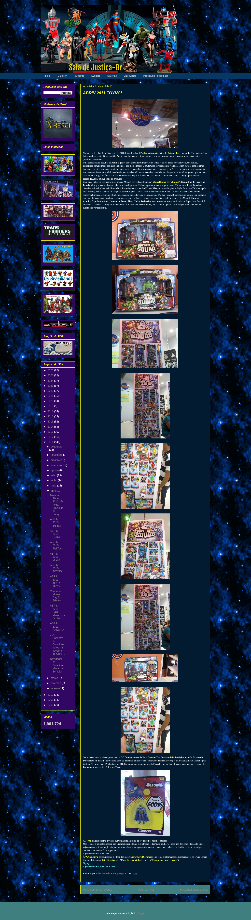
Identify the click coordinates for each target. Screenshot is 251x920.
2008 (51, 705)
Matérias (112, 76)
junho (54, 480)
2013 (51, 431)
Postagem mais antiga (194, 889)
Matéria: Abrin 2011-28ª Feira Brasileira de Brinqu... (57, 505)
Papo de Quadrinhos (131, 860)
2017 (51, 411)
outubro (55, 460)
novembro (57, 454)
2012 (51, 437)
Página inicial (146, 889)
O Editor (62, 76)
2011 (51, 442)
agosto (55, 470)
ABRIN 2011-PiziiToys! (57, 545)
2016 (51, 416)
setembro (56, 465)
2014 (51, 426)
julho (54, 475)
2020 (51, 401)
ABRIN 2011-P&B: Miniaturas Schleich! (57, 612)
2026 (51, 370)
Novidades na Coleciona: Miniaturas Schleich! (57, 665)
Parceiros (79, 76)
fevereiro (56, 683)
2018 (51, 406)
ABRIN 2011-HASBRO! (57, 626)
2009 (51, 699)
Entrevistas (130, 76)
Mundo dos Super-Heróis (164, 860)
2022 (51, 390)
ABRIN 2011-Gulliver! (56, 533)
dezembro (56, 446)
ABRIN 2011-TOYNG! (56, 568)
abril (53, 490)
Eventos (95, 76)
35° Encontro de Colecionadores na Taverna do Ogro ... (57, 644)
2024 (51, 380)
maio (54, 485)
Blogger (141, 913)
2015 (51, 421)
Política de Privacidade (155, 76)
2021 (51, 396)
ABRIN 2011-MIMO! (55, 556)
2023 (51, 385)
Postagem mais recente (97, 889)
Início (47, 76)
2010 (51, 694)
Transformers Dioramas (140, 857)
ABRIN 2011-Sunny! (55, 522)
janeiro (55, 688)
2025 (51, 375)
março (55, 678)
